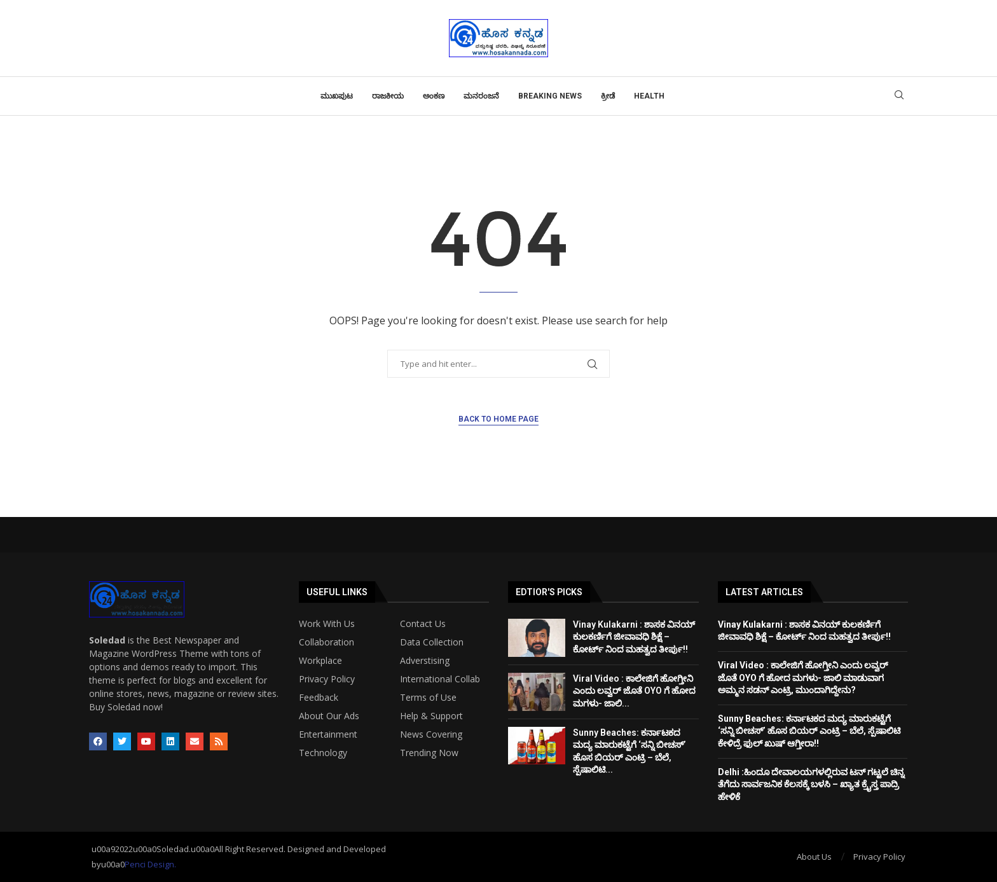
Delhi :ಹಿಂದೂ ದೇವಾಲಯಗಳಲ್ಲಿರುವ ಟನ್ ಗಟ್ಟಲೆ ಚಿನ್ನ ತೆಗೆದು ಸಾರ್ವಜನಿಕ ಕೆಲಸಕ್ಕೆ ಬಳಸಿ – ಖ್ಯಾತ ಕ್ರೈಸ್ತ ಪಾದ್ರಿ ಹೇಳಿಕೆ (811, 784)
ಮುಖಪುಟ (336, 96)
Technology (323, 752)
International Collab (440, 679)
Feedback (318, 697)
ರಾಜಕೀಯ (388, 96)
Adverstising (425, 660)
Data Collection (432, 642)
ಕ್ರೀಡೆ (608, 96)
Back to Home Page (498, 419)
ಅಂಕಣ (433, 96)
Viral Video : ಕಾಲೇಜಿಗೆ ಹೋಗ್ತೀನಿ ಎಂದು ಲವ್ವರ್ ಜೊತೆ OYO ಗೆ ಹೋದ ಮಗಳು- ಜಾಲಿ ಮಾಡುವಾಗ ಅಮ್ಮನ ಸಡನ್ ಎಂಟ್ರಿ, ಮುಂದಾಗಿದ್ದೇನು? (803, 677)
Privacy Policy (327, 679)
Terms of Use (428, 697)
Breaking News (550, 96)
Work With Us (327, 623)
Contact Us (423, 623)
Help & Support (431, 716)
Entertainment (328, 734)
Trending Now (429, 752)
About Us (814, 856)
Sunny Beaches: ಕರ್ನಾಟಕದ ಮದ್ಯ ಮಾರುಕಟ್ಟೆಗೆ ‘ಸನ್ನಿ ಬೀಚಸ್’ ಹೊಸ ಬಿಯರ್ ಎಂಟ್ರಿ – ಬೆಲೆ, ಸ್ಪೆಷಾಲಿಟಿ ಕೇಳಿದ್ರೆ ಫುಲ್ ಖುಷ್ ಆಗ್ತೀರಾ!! (809, 730)
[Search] (899, 96)
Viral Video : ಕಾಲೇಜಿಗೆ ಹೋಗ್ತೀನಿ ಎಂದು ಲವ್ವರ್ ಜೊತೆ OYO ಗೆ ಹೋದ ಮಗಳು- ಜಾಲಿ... (634, 690)
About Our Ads (329, 716)
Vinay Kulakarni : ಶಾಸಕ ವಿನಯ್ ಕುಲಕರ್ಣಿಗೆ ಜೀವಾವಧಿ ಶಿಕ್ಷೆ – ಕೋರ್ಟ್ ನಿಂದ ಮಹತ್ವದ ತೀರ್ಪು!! (634, 636)
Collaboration (326, 642)
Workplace (320, 660)
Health (649, 96)
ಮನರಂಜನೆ (481, 96)
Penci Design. (150, 864)
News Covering (431, 734)
